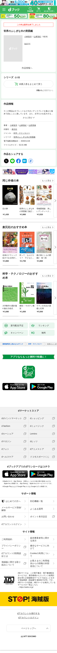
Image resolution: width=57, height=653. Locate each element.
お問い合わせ (8, 516)
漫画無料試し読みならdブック (12, 344)
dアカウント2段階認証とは (11, 554)
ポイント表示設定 (38, 516)
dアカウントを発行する (28, 613)
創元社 (14, 129)
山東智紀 (37, 37)
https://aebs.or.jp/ (26, 587)
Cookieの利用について (40, 554)
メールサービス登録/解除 (11, 508)
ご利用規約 (7, 539)
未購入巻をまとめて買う (30, 84)
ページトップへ (28, 628)
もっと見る (46, 181)
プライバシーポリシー (11, 547)
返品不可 (27, 44)
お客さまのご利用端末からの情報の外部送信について (39, 563)
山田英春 (32, 125)
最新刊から (48, 90)
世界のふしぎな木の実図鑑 (24, 137)
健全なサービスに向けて (39, 547)
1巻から (39, 90)
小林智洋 (28, 37)
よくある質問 (36, 509)
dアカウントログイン (12, 524)
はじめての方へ (11, 501)
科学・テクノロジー (22, 133)
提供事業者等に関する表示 (39, 539)
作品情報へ (27, 68)
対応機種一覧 (36, 501)
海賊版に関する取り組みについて (11, 563)
